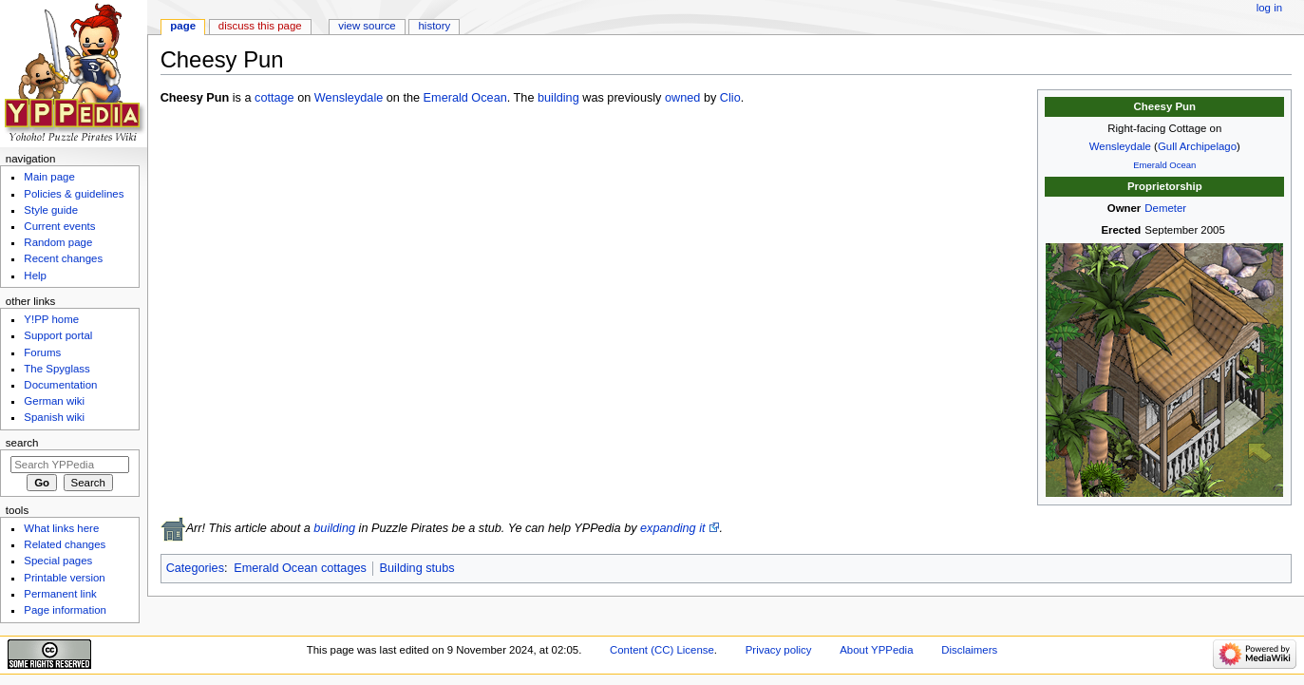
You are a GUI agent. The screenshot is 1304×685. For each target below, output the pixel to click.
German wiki (54, 401)
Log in (1269, 7)
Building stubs (417, 568)
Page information (65, 610)
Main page (49, 176)
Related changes (64, 544)
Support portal (58, 335)
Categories (195, 568)
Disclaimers (969, 650)
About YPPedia (876, 650)
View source (366, 25)
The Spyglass (56, 368)
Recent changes (63, 258)
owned (682, 98)
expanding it (672, 528)
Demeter (1165, 208)
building (558, 98)
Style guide (51, 210)
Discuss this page (260, 25)
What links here (61, 528)
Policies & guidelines (73, 194)
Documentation (60, 384)
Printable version (64, 577)
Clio (730, 98)
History (435, 25)
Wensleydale (1120, 146)
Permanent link (60, 593)
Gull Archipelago (1197, 146)
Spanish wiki (54, 417)
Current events (59, 226)
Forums (42, 352)
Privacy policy (779, 650)
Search (22, 442)
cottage (274, 98)
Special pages (58, 560)
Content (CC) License (662, 650)
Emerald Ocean (1164, 165)
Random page (58, 242)
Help (35, 275)
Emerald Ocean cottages (300, 568)
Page (183, 25)
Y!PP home (51, 319)
